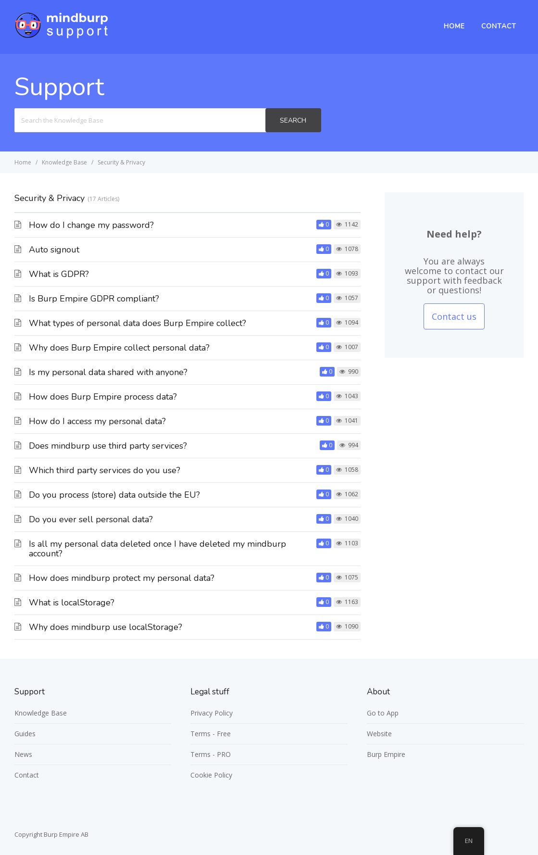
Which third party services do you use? (104, 470)
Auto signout (54, 249)
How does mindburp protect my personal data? (121, 578)
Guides (25, 733)
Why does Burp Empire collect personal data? (119, 347)
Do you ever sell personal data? (91, 519)
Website (379, 733)
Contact (498, 26)
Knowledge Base (40, 712)
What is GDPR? (59, 274)
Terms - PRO (210, 754)
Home (454, 26)
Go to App (383, 712)
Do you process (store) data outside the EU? (114, 495)
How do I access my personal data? (97, 421)
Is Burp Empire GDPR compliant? (94, 298)
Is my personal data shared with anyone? (108, 372)
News (23, 754)
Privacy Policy (211, 712)
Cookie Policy (211, 775)
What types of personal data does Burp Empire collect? (137, 323)
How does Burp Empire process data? (103, 396)
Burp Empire (386, 754)
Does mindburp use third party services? (108, 446)
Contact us (454, 316)
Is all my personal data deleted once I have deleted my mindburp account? (157, 548)
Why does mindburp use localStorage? (105, 627)
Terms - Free (210, 733)
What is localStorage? (71, 602)
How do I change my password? (91, 225)
